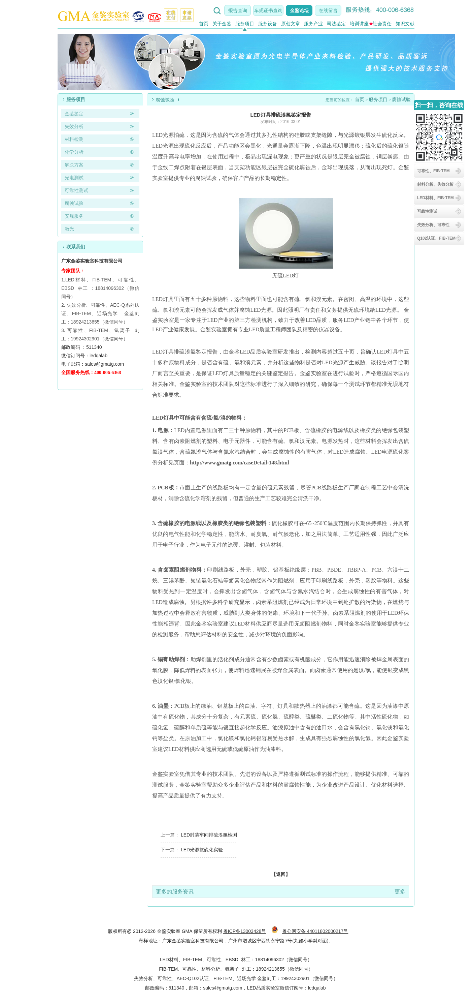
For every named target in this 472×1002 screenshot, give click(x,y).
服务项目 (244, 23)
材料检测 (74, 139)
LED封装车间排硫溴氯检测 (209, 835)
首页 (203, 23)
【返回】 (280, 874)
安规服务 (74, 216)
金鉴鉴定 (74, 113)
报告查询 (237, 10)
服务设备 (267, 23)
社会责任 (380, 23)
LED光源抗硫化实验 (202, 849)
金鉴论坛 (299, 10)
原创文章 (290, 23)
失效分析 (74, 126)
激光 (69, 229)
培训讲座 (359, 23)
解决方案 (74, 165)
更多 (400, 891)
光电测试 (74, 177)
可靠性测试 (76, 190)
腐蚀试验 (74, 203)
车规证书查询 (268, 10)
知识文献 (405, 23)
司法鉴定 (336, 23)
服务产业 (313, 23)
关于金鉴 (221, 23)
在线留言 (328, 10)
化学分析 (74, 152)
